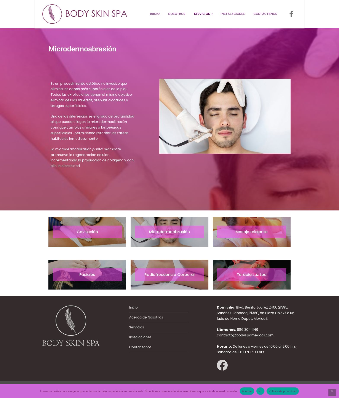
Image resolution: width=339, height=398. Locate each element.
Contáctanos (140, 347)
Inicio (133, 307)
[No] (332, 392)
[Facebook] (291, 14)
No (260, 391)
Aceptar (247, 391)
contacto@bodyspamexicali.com (245, 335)
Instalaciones (140, 337)
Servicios (136, 327)
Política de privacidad (283, 391)
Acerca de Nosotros (146, 317)
